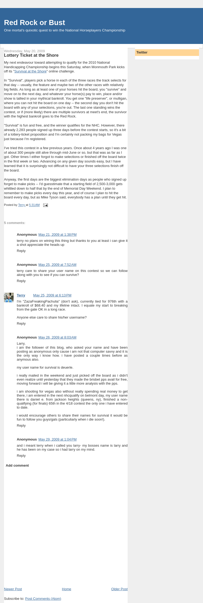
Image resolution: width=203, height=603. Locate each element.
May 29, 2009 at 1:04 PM (57, 439)
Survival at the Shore (30, 71)
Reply (21, 251)
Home (66, 589)
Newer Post (13, 589)
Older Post (119, 589)
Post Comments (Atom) (43, 599)
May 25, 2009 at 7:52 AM (57, 265)
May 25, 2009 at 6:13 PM (52, 295)
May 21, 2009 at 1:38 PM (57, 235)
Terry (21, 295)
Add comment (17, 465)
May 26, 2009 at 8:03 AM (57, 337)
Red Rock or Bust (34, 22)
